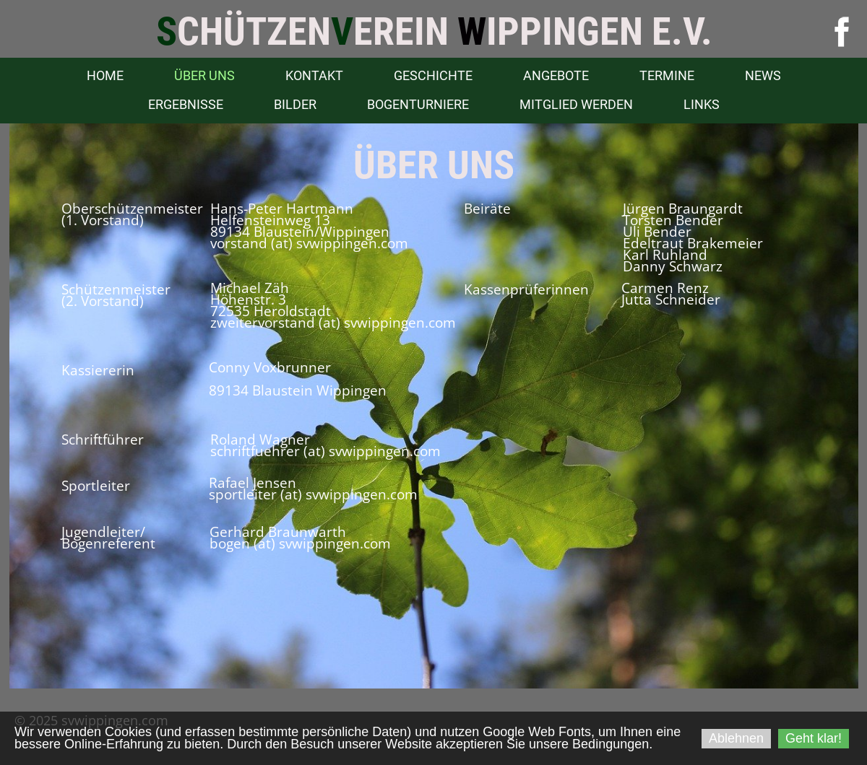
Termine (666, 75)
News (763, 75)
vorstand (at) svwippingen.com (309, 243)
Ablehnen (736, 738)
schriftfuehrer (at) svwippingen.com (325, 451)
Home (105, 75)
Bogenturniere (418, 104)
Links (701, 104)
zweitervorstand (262, 322)
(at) (329, 322)
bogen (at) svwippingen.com (300, 543)
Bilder (295, 104)
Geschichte (433, 75)
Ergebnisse (185, 104)
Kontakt (314, 75)
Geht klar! (813, 738)
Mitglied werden (576, 104)
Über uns (204, 75)
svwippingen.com (400, 322)
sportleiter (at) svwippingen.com (313, 494)
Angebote (556, 75)
